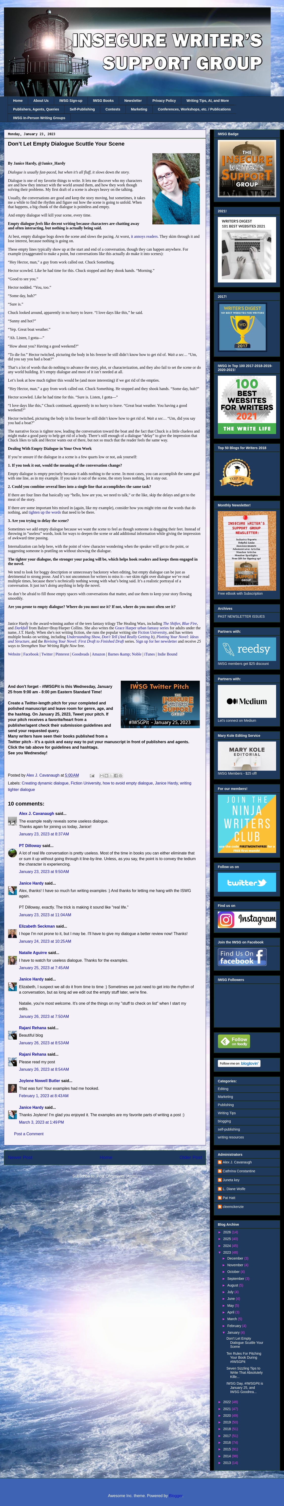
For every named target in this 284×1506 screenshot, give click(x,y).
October (234, 1272)
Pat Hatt (229, 1198)
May (231, 1306)
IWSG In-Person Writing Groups (39, 118)
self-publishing (229, 1129)
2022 (227, 1402)
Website (14, 654)
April (231, 1312)
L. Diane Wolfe (234, 1189)
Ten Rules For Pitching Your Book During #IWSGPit (243, 1358)
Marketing (139, 109)
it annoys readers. (145, 236)
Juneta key (231, 1180)
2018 (227, 1429)
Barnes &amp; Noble (125, 654)
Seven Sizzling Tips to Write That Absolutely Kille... (244, 1372)
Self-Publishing (82, 109)
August (233, 1285)
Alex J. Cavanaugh (36, 813)
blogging (224, 1121)
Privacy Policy (164, 101)
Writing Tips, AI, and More (207, 101)
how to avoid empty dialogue (128, 783)
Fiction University (152, 632)
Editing (223, 1089)
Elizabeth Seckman (37, 926)
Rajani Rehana (32, 1028)
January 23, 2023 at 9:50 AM (44, 872)
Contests (112, 109)
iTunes (149, 654)
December (235, 1258)
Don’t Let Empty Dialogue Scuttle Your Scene (244, 1342)
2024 (227, 1246)
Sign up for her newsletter (156, 641)
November (235, 1265)
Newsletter (133, 101)
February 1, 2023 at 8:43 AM (44, 1096)
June (231, 1299)
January (234, 1332)
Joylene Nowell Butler (39, 1081)
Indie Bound (167, 654)
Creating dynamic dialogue (45, 783)
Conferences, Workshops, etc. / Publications (194, 109)
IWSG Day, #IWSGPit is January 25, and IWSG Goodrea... (244, 1387)
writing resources (231, 1137)
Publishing (226, 1105)
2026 (227, 1232)
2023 (227, 1252)
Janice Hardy (166, 783)
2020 (227, 1416)
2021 (227, 1409)
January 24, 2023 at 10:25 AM (45, 941)
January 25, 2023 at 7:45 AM (44, 968)
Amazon (98, 654)
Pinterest (63, 654)
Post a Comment (28, 1134)
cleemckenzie (233, 1207)
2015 (227, 1449)
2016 (227, 1442)
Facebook (31, 654)
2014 (227, 1456)
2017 (227, 1436)
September (236, 1279)
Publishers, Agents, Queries (36, 109)
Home (18, 101)
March (232, 1319)
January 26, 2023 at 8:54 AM (44, 1069)
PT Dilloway (30, 846)
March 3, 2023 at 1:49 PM (41, 1122)
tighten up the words (45, 512)
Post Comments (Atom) (117, 1176)
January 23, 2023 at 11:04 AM (45, 915)
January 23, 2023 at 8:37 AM (44, 834)
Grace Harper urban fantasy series (142, 628)
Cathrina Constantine (239, 1171)
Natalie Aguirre (33, 953)
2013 (227, 1463)
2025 (227, 1239)
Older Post (191, 1157)
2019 (227, 1422)
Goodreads (80, 654)
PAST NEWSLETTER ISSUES (241, 616)
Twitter (47, 654)
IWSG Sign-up (70, 101)
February (234, 1326)
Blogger (175, 1496)
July (230, 1292)
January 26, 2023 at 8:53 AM (44, 1043)
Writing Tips (227, 1113)
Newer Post (20, 1157)
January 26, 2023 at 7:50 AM (44, 1016)
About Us (41, 101)
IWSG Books (103, 101)
